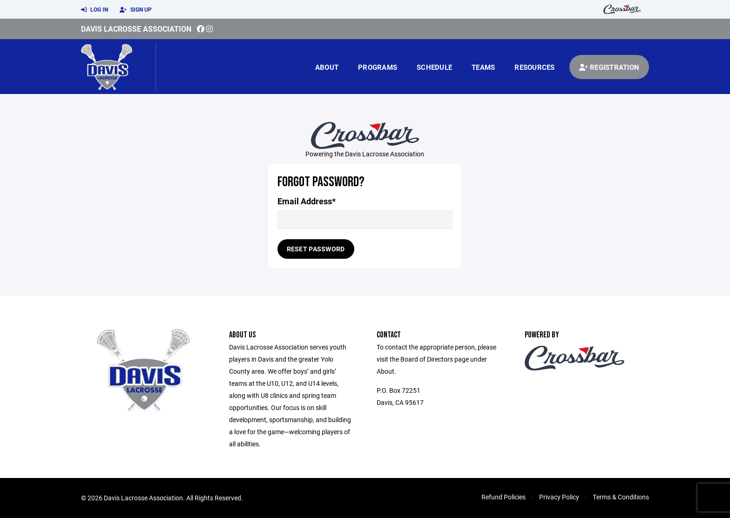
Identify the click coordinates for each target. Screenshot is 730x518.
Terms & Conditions (621, 496)
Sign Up (136, 10)
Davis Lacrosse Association (136, 29)
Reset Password (316, 248)
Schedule (434, 67)
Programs (377, 67)
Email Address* (306, 201)
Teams (483, 67)
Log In (94, 10)
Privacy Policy (559, 496)
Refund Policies (503, 496)
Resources (534, 67)
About (326, 67)
